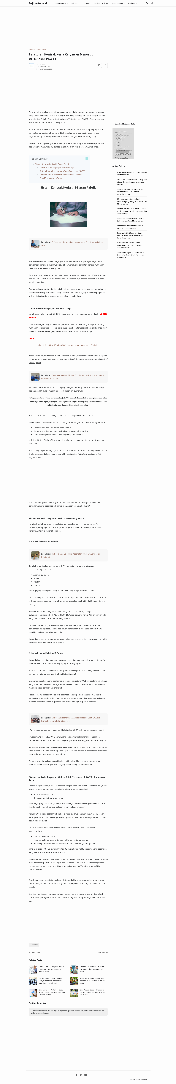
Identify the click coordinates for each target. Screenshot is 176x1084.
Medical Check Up (101, 3)
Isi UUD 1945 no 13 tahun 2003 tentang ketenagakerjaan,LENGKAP (68, 345)
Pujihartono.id (38, 3)
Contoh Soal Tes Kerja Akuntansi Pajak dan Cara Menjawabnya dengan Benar (51, 969)
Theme (132, 1080)
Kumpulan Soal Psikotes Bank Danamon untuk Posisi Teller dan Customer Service (129, 245)
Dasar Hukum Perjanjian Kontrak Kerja (57, 167)
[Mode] (146, 3)
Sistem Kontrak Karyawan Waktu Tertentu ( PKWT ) (62, 171)
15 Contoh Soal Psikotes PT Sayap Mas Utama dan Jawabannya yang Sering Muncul (132, 182)
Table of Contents (39, 158)
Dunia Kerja (132, 3)
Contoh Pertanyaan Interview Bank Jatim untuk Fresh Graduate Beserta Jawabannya (130, 254)
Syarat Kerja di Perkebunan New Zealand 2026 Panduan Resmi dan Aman (92, 980)
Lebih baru (102, 953)
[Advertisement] (88, 27)
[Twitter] (81, 1075)
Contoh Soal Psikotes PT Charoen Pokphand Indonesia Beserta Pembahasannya (130, 191)
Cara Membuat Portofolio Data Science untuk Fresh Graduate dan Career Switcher (52, 992)
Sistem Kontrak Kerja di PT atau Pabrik (52, 164)
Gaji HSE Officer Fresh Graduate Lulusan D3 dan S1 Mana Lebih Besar (92, 969)
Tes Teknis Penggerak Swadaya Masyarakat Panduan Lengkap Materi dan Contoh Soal (50, 980)
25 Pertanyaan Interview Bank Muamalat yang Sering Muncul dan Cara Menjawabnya (132, 201)
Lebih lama (34, 953)
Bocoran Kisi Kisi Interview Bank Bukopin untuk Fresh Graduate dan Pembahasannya (130, 235)
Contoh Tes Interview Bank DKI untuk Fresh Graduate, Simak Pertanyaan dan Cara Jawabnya (132, 211)
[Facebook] (76, 1075)
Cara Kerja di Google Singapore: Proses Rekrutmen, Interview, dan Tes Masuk (92, 992)
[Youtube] (85, 1075)
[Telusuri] (152, 3)
